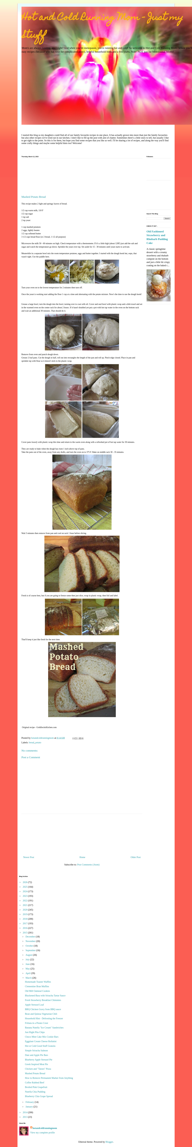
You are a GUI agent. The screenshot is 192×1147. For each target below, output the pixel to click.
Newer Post (28, 857)
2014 (25, 1112)
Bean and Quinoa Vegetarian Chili (41, 1014)
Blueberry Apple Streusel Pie (38, 1059)
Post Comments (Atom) (88, 864)
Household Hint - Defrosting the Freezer (44, 1018)
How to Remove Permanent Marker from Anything (49, 1078)
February (30, 1102)
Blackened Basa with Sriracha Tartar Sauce (45, 995)
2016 (25, 928)
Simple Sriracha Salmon (36, 1050)
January (29, 1106)
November (30, 941)
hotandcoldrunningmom (45, 1128)
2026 (25, 882)
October (29, 945)
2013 (25, 1117)
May (27, 968)
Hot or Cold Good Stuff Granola (40, 1046)
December (30, 936)
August (29, 955)
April (28, 973)
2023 (25, 896)
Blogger (109, 1142)
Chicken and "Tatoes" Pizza (38, 1069)
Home (82, 857)
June (27, 964)
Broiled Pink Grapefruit (36, 1087)
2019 (25, 914)
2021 (25, 905)
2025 (25, 886)
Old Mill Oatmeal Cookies (37, 991)
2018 (25, 919)
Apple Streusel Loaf (34, 1004)
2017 (25, 923)
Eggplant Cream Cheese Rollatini (40, 1041)
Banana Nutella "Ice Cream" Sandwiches (44, 1027)
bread (31, 742)
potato (38, 742)
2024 (25, 891)
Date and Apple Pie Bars (36, 1055)
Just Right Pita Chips (35, 1032)
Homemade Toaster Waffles (38, 981)
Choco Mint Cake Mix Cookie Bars (41, 1036)
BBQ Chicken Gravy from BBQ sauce (43, 1009)
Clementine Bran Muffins (37, 986)
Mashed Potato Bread (35, 1073)
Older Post (136, 857)
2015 (25, 932)
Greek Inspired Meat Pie (36, 1064)
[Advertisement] (81, 177)
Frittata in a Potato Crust (36, 1023)
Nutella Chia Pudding (35, 1091)
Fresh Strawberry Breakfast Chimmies (43, 1000)
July (27, 959)
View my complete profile (42, 1132)
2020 (25, 909)
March (28, 977)
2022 (25, 900)
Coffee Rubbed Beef (34, 1082)
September (30, 950)
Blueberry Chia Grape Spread (39, 1096)
